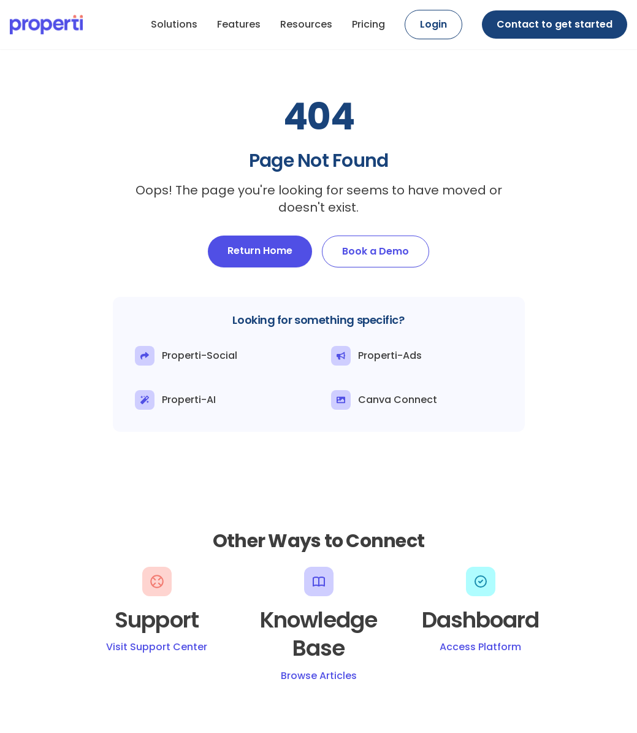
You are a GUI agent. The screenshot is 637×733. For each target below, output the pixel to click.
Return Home (259, 251)
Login (433, 24)
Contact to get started (554, 24)
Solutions (174, 24)
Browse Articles (319, 676)
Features (239, 24)
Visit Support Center (156, 647)
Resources (306, 24)
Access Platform (480, 647)
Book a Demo (375, 251)
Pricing (368, 24)
